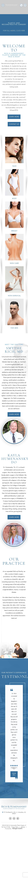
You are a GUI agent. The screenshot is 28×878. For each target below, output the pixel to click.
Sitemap (23, 829)
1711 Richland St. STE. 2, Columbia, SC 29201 (14, 814)
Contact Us (14, 127)
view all (14, 764)
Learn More (14, 119)
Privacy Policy (14, 829)
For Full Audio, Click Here (14, 31)
